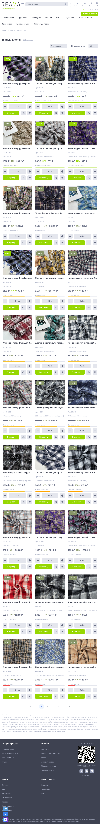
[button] (64, 46)
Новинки (5, 802)
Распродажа (6, 793)
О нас (43, 758)
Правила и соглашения (50, 753)
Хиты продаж (7, 798)
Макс (43, 793)
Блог (3, 789)
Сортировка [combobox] (56, 46)
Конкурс (5, 785)
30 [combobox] (91, 46)
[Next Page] (64, 706)
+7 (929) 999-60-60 (91, 9)
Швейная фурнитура (10, 753)
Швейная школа (8, 758)
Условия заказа (47, 762)
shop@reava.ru (86, 775)
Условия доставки (48, 766)
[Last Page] (69, 706)
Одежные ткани (8, 749)
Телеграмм (45, 789)
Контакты (45, 749)
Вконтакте (45, 785)
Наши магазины (8, 806)
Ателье (4, 762)
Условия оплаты (47, 770)
